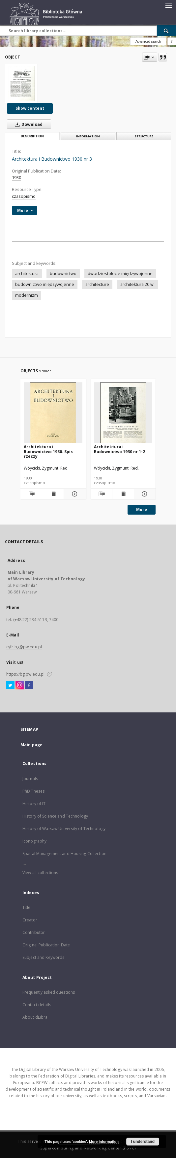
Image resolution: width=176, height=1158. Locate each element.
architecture (97, 284)
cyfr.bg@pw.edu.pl (24, 647)
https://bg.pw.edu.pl (25, 674)
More (141, 509)
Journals (30, 778)
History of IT (34, 803)
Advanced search (148, 41)
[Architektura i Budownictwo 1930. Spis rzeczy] (53, 412)
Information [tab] (88, 136)
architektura (27, 273)
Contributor (33, 932)
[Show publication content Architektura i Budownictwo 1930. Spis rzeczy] (53, 494)
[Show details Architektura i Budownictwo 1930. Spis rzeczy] (73, 494)
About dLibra (34, 1017)
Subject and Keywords (43, 957)
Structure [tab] (143, 136)
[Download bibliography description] (31, 494)
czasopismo (24, 196)
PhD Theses (33, 791)
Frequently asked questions (48, 992)
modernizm (26, 295)
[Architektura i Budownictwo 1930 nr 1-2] (123, 412)
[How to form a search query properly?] (171, 41)
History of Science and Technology (55, 816)
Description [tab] (32, 136)
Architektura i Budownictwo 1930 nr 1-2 (119, 449)
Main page (31, 745)
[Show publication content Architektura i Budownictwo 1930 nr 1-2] (123, 494)
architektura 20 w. (137, 284)
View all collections (40, 872)
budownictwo (63, 273)
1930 (16, 177)
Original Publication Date (46, 945)
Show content (29, 108)
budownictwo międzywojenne (44, 284)
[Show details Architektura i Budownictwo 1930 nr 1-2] (144, 494)
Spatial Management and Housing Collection (64, 853)
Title (26, 907)
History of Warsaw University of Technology (63, 828)
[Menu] (168, 5)
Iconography (34, 841)
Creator (29, 920)
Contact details (36, 1004)
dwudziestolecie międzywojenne (120, 273)
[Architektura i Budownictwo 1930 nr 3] (21, 83)
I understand (143, 1141)
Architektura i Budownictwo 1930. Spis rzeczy (48, 451)
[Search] (166, 30)
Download (27, 124)
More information (104, 1142)
